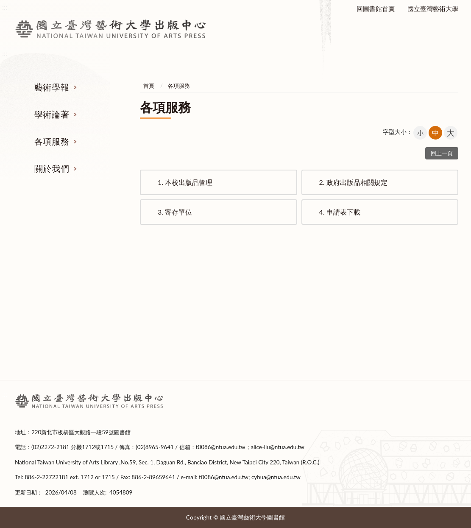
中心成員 (407, 325)
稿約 (63, 309)
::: (4, 394)
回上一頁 (442, 153)
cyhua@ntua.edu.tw (276, 477)
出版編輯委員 (407, 341)
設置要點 (407, 309)
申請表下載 (339, 212)
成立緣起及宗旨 (407, 293)
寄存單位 (175, 212)
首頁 (148, 85)
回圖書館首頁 (376, 8)
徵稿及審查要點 (64, 293)
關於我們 (51, 168)
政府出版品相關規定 (353, 182)
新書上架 (178, 325)
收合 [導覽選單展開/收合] (449, 249)
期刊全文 (63, 357)
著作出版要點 (178, 293)
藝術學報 (51, 87)
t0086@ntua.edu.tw (220, 447)
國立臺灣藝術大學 (432, 8)
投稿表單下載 (64, 325)
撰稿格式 (63, 341)
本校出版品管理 (185, 182)
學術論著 (51, 114)
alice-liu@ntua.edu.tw (277, 447)
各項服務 (51, 141)
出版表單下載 (178, 309)
